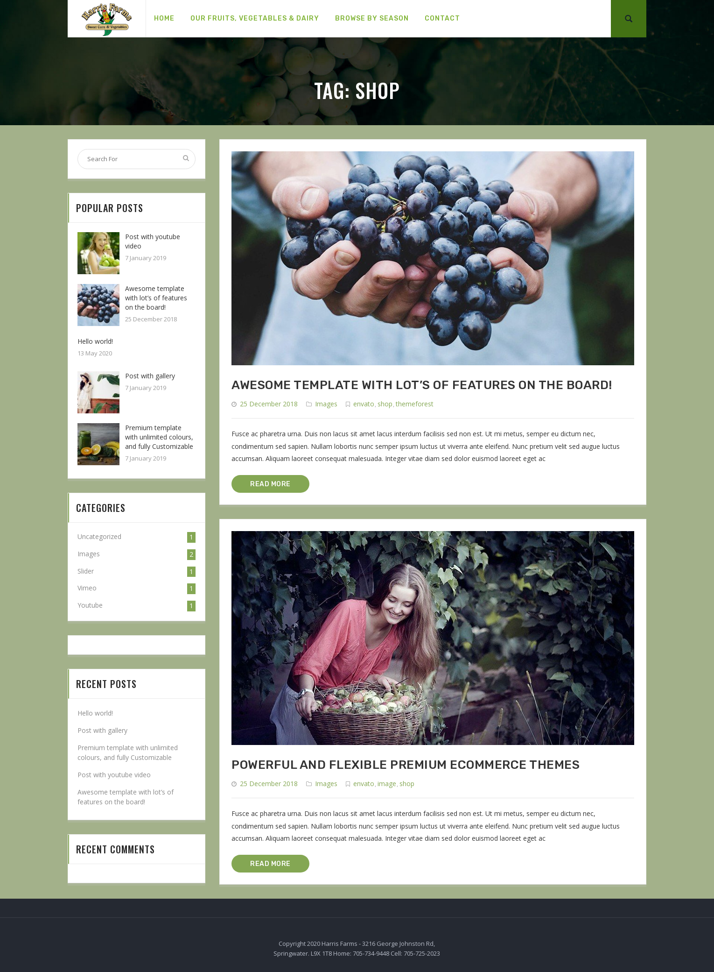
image (387, 783)
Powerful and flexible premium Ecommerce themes (405, 765)
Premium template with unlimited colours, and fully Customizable (159, 437)
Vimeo (87, 587)
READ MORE (270, 484)
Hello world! (95, 341)
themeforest (415, 403)
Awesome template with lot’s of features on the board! (421, 385)
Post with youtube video (114, 774)
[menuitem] (164, 18)
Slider (85, 571)
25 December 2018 (269, 403)
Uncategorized (99, 536)
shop (385, 403)
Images (326, 403)
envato (363, 403)
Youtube (90, 605)
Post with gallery (150, 375)
